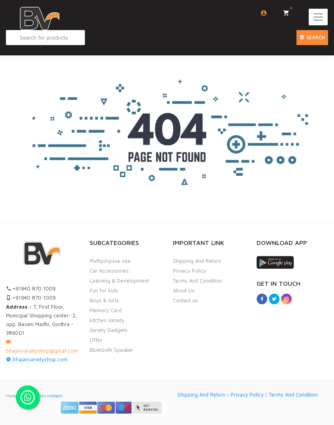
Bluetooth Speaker (111, 350)
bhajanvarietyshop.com (37, 359)
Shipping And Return (197, 261)
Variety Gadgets (109, 330)
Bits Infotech (50, 395)
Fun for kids (104, 290)
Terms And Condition (197, 280)
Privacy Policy (189, 271)
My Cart (289, 10)
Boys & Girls (104, 300)
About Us (184, 290)
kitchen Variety (107, 320)
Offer (96, 340)
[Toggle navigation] (318, 17)
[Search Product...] (45, 37)
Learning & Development (119, 280)
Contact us (185, 300)
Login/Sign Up (264, 13)
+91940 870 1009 (31, 288)
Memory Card (106, 310)
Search (312, 37)
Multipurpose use (110, 261)
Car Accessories (109, 271)
